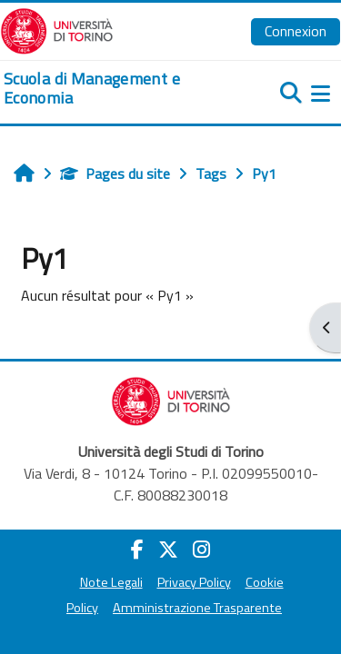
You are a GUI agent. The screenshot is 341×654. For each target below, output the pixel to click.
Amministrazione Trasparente (197, 608)
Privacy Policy (194, 582)
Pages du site (115, 173)
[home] (114, 88)
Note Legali (111, 582)
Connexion (295, 31)
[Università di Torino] (57, 29)
